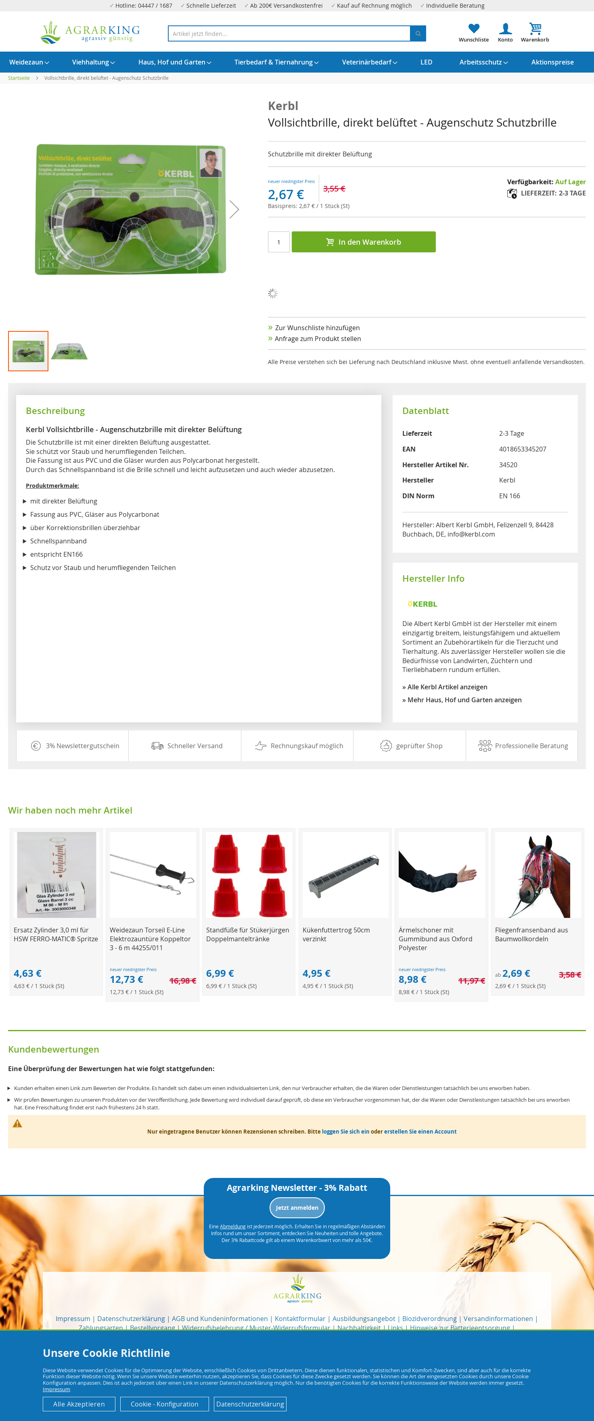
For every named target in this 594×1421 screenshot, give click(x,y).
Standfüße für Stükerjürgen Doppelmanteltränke (247, 934)
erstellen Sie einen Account (420, 1131)
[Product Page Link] (57, 916)
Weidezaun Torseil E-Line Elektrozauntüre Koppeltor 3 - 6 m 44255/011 (150, 939)
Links (395, 1327)
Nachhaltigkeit (359, 1327)
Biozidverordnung (429, 1318)
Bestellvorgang (152, 1327)
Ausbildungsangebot (364, 1318)
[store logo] (90, 32)
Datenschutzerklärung (131, 1318)
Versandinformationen (498, 1318)
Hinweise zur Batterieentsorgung (460, 1327)
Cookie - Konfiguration (165, 1404)
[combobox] (297, 33)
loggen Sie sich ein (346, 1131)
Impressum (73, 1318)
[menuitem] (26, 62)
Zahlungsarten (101, 1327)
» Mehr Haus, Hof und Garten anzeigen (462, 699)
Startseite (19, 78)
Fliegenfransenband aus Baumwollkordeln (531, 934)
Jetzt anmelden (297, 1207)
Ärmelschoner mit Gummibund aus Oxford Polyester (436, 939)
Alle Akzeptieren (79, 1404)
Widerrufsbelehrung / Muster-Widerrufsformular (256, 1327)
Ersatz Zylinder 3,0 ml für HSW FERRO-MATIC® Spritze (56, 934)
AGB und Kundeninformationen (220, 1318)
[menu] (297, 62)
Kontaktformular (300, 1318)
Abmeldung (233, 1226)
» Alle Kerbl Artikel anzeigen (444, 686)
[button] (69, 351)
